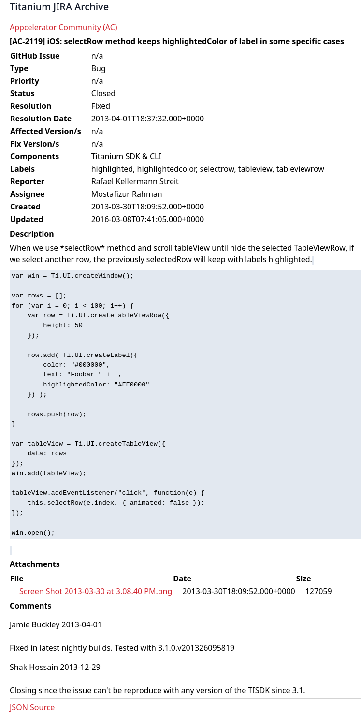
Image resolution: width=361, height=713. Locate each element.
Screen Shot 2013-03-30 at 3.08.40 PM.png (95, 591)
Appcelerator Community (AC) (63, 27)
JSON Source (32, 707)
